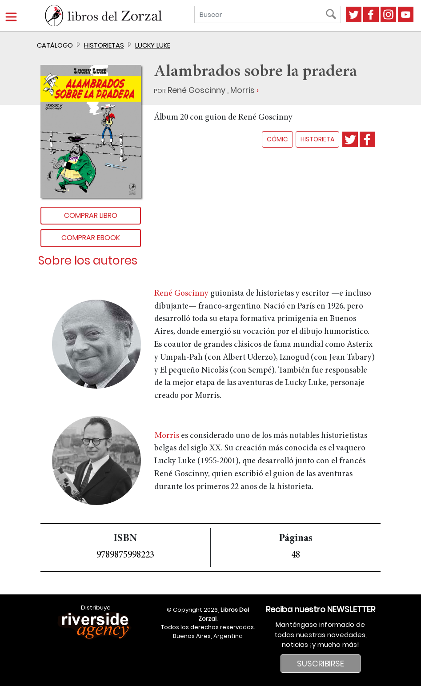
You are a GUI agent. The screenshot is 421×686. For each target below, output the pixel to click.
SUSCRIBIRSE (320, 663)
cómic (277, 139)
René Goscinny (196, 90)
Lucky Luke (152, 45)
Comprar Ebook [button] (90, 238)
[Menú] (11, 17)
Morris (242, 90)
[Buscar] (261, 14)
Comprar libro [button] (90, 215)
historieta (317, 139)
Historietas (104, 45)
